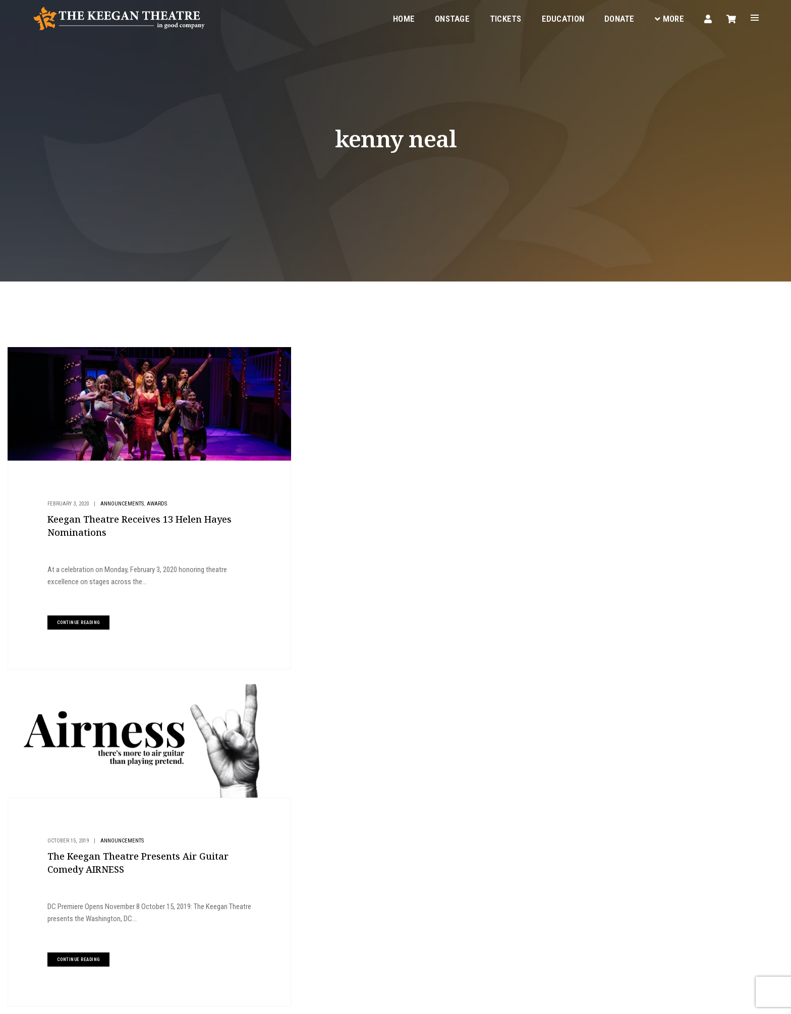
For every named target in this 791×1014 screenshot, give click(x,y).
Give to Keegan (644, 427)
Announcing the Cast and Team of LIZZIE (651, 584)
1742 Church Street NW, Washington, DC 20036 (239, 890)
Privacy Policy (150, 998)
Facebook (252, 939)
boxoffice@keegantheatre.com (205, 903)
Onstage (451, 18)
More (668, 18)
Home (403, 18)
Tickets (505, 18)
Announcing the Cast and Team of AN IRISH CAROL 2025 (669, 501)
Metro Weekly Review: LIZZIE (636, 543)
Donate (618, 18)
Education (562, 18)
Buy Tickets (638, 360)
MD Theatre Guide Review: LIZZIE (642, 522)
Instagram (295, 939)
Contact (415, 890)
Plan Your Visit (645, 394)
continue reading (76, 615)
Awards (155, 497)
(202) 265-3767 (185, 915)
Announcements (120, 497)
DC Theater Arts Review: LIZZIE (639, 564)
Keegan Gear (421, 866)
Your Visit (417, 854)
